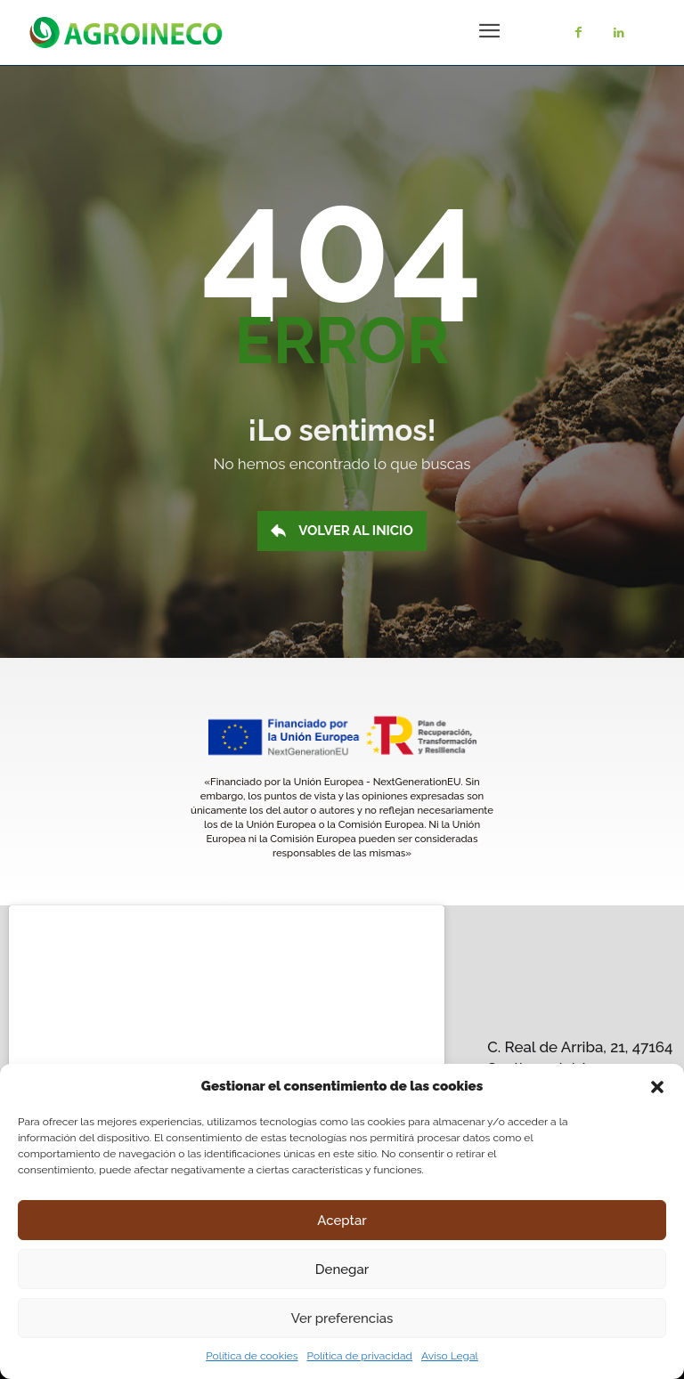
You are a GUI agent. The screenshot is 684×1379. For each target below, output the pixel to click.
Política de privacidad (359, 1356)
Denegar (342, 1269)
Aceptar (341, 1221)
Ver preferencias (342, 1318)
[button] (657, 1087)
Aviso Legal (449, 1356)
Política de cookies (251, 1356)
